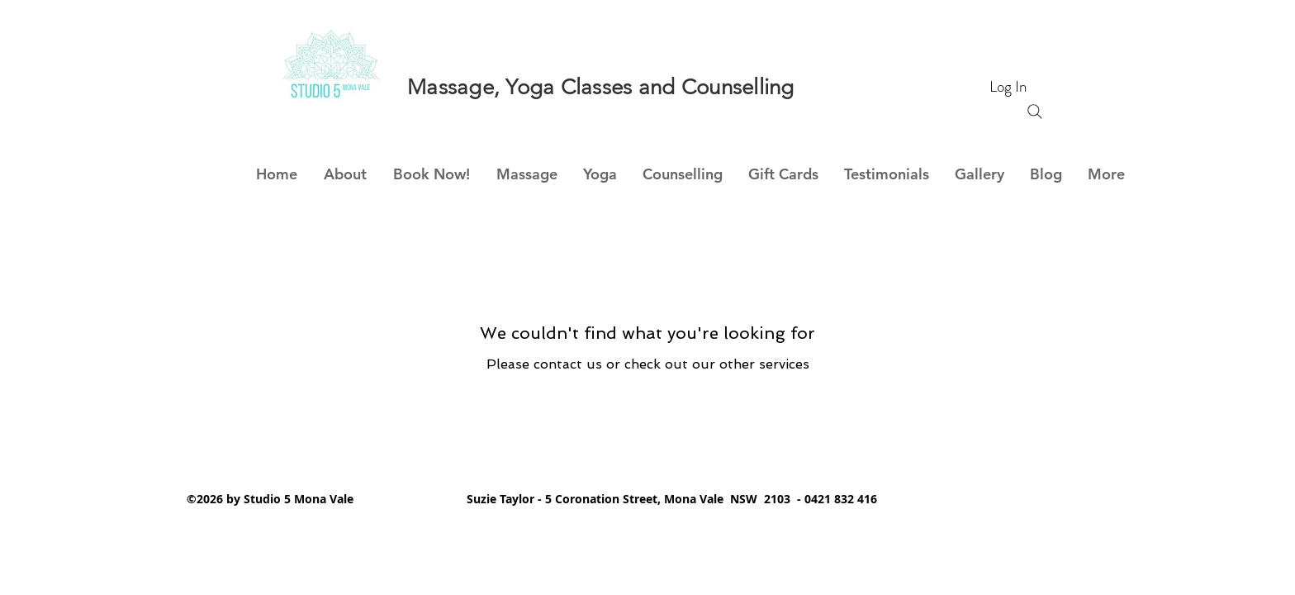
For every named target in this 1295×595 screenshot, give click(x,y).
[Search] (1034, 111)
